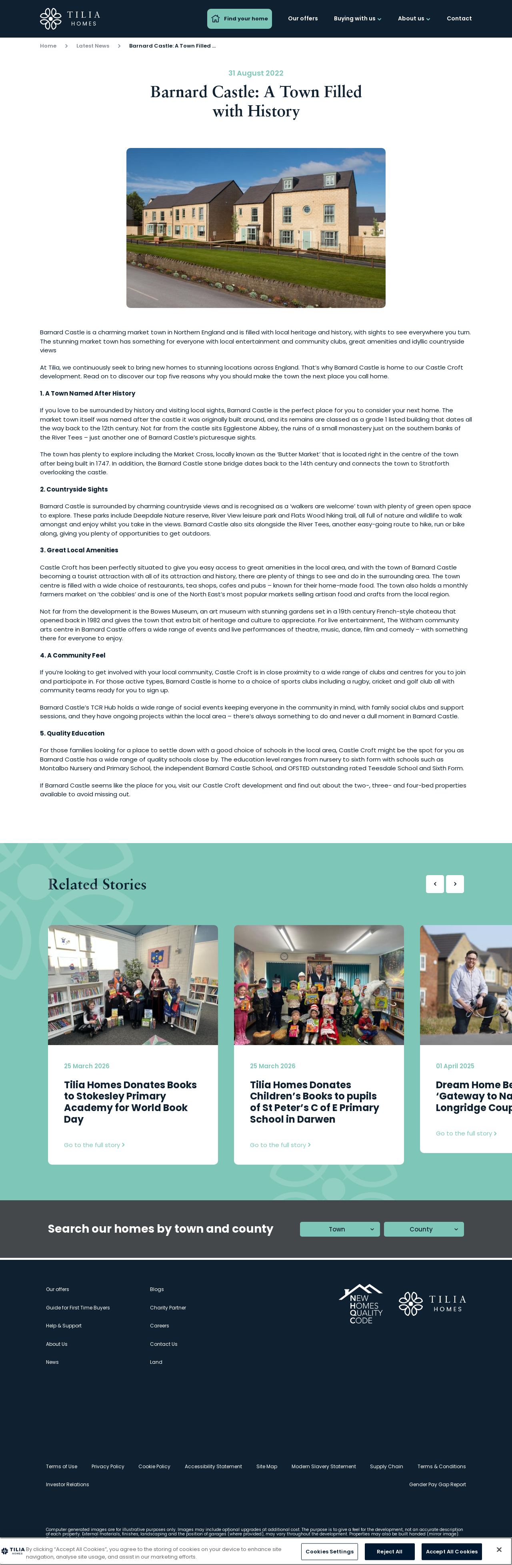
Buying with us (358, 18)
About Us (57, 1344)
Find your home (239, 18)
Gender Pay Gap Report (437, 1484)
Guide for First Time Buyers (78, 1307)
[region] (256, 1551)
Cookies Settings (330, 1551)
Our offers (303, 18)
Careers (159, 1325)
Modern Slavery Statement (324, 1466)
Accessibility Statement (213, 1466)
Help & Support (64, 1325)
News (52, 1362)
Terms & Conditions (442, 1466)
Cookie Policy (154, 1466)
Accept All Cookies (452, 1551)
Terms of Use (61, 1466)
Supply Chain (386, 1466)
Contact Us (164, 1344)
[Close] (499, 1550)
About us (414, 18)
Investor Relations (67, 1484)
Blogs (157, 1289)
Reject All (389, 1551)
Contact (459, 18)
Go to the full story (94, 1144)
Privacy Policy (108, 1466)
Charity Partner (168, 1307)
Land (156, 1362)
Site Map (266, 1466)
